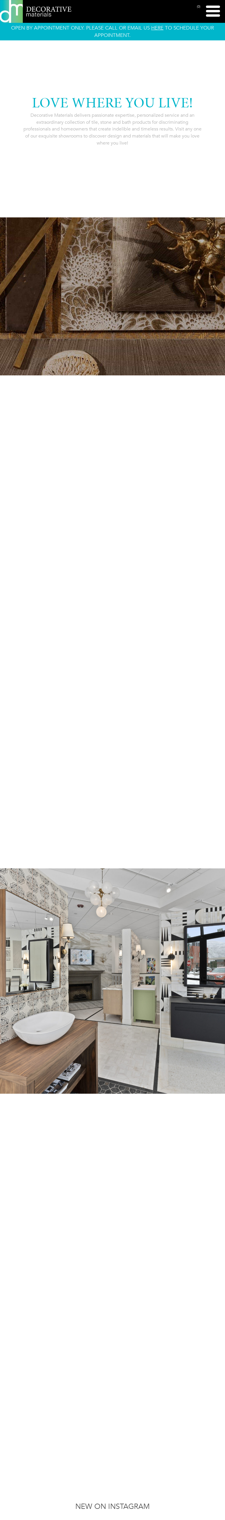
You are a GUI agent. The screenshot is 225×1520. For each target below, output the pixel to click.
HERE (157, 28)
